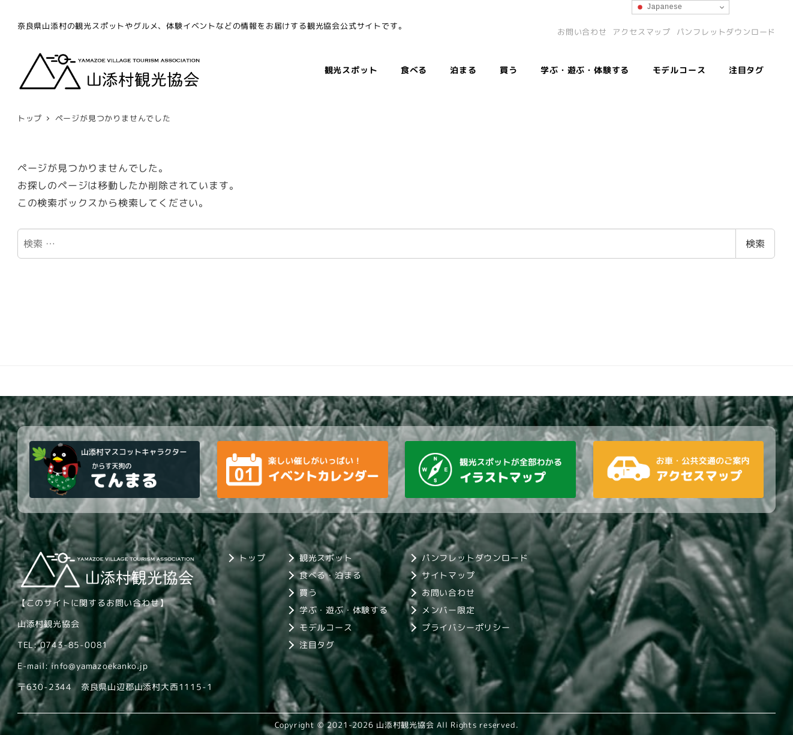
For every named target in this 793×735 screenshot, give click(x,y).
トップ (252, 557)
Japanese (659, 7)
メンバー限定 (448, 610)
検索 (755, 243)
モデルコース (326, 627)
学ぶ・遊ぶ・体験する (343, 610)
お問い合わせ (582, 31)
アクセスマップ (641, 31)
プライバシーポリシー (466, 627)
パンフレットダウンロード (726, 31)
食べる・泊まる (330, 575)
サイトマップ (448, 575)
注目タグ (317, 644)
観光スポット (326, 557)
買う (308, 592)
